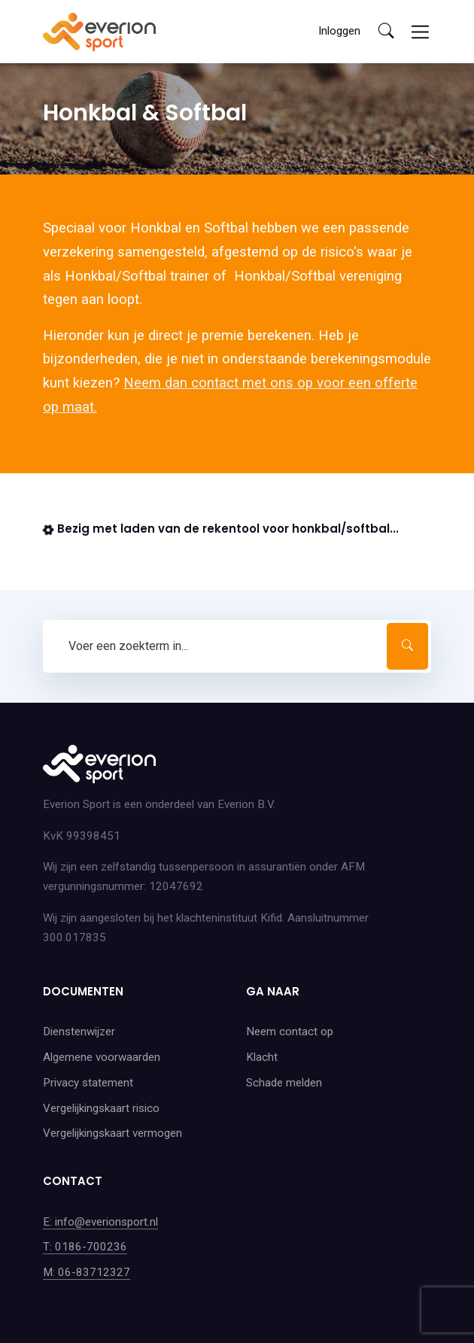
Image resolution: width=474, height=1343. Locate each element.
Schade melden (284, 1082)
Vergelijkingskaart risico (101, 1108)
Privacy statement (88, 1082)
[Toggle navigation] (420, 32)
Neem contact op (289, 1031)
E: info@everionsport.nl (100, 1222)
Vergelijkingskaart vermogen (112, 1133)
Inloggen (339, 31)
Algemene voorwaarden (101, 1057)
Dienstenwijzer (79, 1031)
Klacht (262, 1057)
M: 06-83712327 (86, 1272)
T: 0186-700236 (85, 1246)
